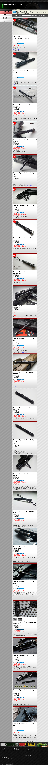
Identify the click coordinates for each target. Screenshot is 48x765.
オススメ (7, 20)
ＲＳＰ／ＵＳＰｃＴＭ (7, 759)
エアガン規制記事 (16, 749)
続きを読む (14, 84)
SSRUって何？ (7, 17)
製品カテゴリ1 (19, 1)
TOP (13, 9)
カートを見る (35, 1)
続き (29, 185)
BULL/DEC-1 (4, 750)
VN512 (3, 749)
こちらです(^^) (15, 386)
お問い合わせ (43, 1)
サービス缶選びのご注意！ (7, 758)
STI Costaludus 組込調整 (7, 763)
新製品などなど (7, 15)
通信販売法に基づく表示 (28, 755)
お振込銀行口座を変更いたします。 (9, 764)
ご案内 (27, 1)
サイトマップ (27, 749)
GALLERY (14, 750)
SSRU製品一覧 (7, 12)
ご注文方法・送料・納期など (29, 750)
